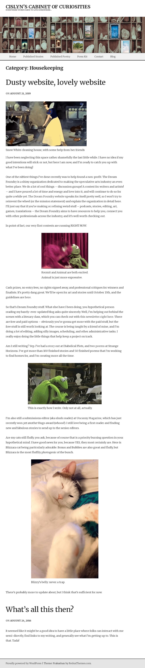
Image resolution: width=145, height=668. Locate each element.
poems (100, 346)
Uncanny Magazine (89, 418)
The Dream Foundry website (46, 196)
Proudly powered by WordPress (23, 663)
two (92, 346)
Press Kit (82, 56)
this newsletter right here (96, 316)
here (28, 297)
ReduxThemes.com (80, 663)
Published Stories (33, 56)
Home (12, 56)
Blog (113, 56)
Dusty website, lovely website (56, 82)
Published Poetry (60, 56)
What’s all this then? (40, 609)
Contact (98, 56)
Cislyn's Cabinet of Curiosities (48, 7)
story (51, 346)
